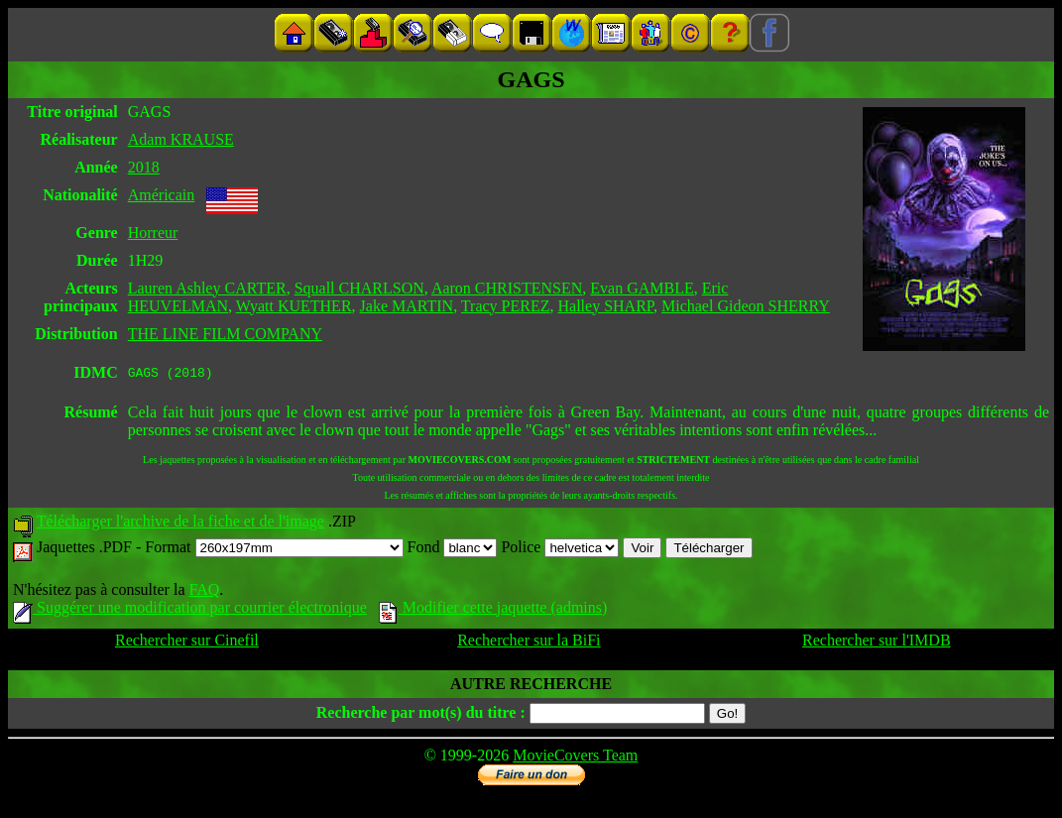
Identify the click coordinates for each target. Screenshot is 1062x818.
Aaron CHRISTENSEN (506, 288)
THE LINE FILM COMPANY (225, 333)
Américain (161, 194)
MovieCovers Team (575, 758)
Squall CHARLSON (359, 288)
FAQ (203, 592)
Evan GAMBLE (641, 288)
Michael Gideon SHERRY (745, 305)
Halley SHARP (605, 305)
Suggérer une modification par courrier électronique (190, 610)
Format (274, 549)
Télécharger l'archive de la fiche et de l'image (180, 524)
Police (560, 549)
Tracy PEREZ (505, 305)
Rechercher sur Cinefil (187, 643)
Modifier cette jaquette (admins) (493, 610)
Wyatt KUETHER (294, 305)
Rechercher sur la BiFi (528, 643)
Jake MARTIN (407, 305)
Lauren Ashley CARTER (207, 288)
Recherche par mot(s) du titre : (421, 715)
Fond (453, 549)
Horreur (153, 232)
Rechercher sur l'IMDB (876, 643)
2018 (144, 167)
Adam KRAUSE (181, 139)
